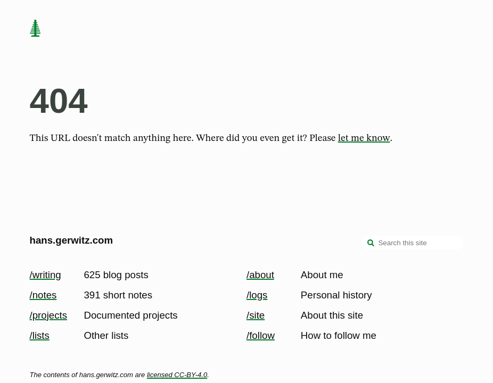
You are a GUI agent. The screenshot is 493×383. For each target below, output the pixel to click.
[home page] (35, 29)
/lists (40, 335)
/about (260, 274)
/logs (256, 295)
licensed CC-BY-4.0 (177, 375)
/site (255, 315)
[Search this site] (412, 242)
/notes (43, 295)
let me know (364, 138)
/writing (45, 274)
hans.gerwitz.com (71, 240)
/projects (49, 315)
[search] (371, 244)
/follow (260, 335)
